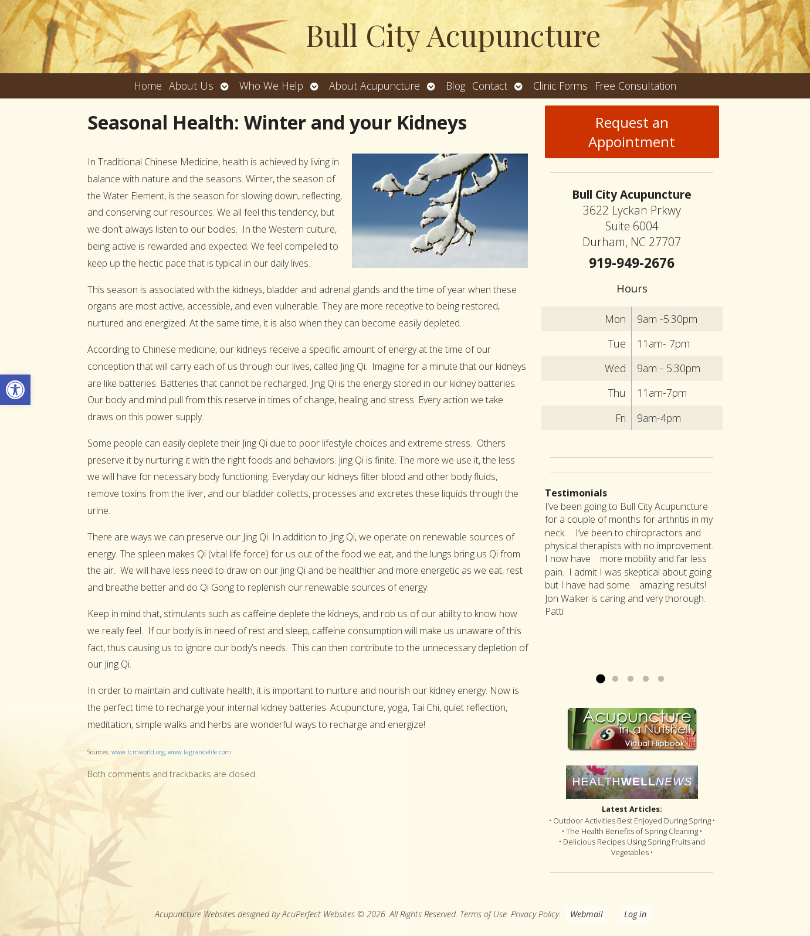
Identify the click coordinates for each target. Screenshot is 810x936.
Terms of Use (483, 914)
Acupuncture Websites (195, 914)
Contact (489, 86)
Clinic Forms (560, 86)
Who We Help (271, 86)
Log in (635, 914)
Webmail (586, 914)
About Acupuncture (374, 86)
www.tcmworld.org (138, 752)
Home (148, 86)
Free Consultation (635, 86)
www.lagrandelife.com (199, 752)
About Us (191, 86)
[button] (15, 390)
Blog (455, 86)
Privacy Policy (535, 914)
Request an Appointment (631, 132)
